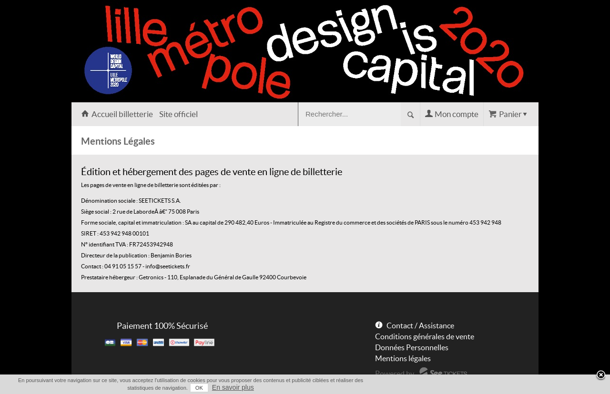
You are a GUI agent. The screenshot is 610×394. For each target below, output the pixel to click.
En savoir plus (233, 387)
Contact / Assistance (420, 325)
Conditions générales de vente (424, 336)
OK (199, 388)
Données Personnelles (411, 347)
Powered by (394, 373)
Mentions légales (403, 358)
